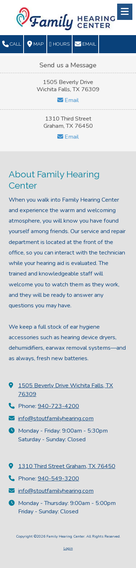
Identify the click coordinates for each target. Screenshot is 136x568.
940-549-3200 (58, 479)
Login (68, 548)
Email (85, 44)
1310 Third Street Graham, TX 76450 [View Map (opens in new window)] (66, 466)
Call (11, 44)
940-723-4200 (58, 406)
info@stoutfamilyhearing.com (56, 418)
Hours (59, 44)
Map (35, 44)
